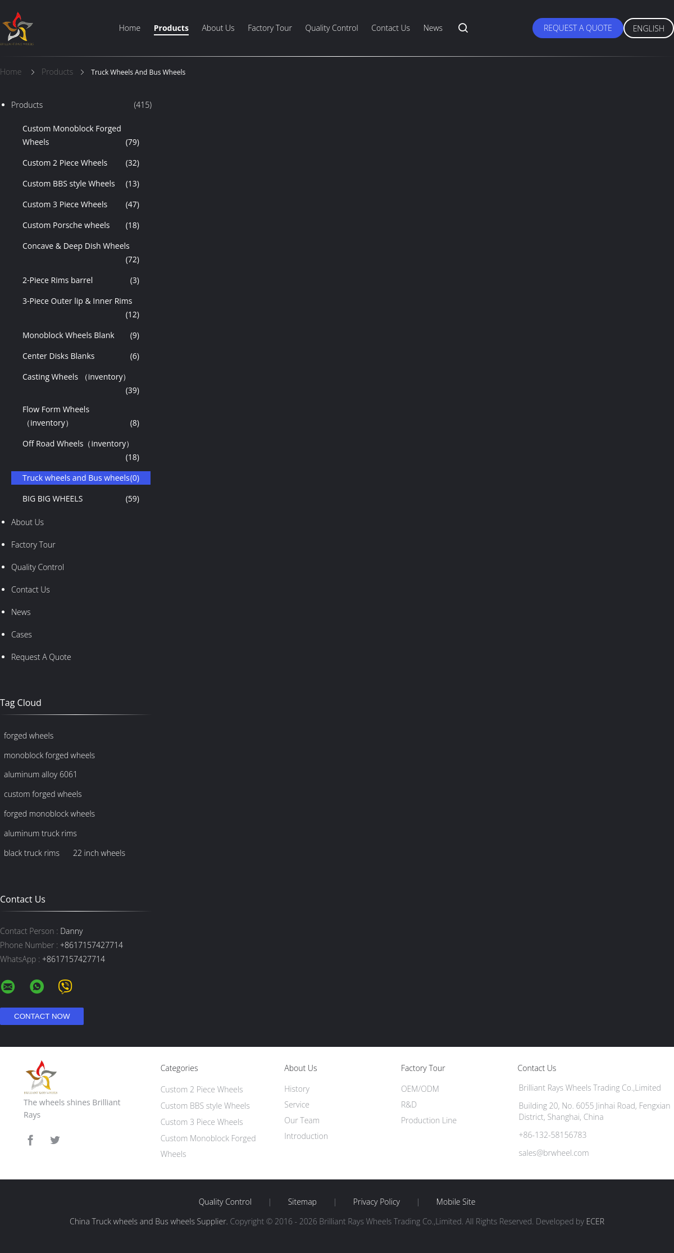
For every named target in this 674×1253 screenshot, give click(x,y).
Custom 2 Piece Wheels (80, 163)
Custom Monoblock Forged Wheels (80, 136)
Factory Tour (270, 27)
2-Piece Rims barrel (80, 280)
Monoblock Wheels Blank (80, 335)
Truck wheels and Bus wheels (80, 478)
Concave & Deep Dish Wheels (80, 253)
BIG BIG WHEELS (80, 498)
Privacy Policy (376, 1202)
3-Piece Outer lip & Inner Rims (80, 308)
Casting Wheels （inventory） (80, 384)
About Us (218, 27)
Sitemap (302, 1202)
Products (171, 27)
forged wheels (28, 735)
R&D (409, 1104)
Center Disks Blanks (80, 356)
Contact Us (390, 27)
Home (129, 27)
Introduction (306, 1136)
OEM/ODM (420, 1088)
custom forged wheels (43, 794)
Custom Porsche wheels (80, 225)
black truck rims (32, 853)
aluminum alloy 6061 (41, 774)
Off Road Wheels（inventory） (80, 451)
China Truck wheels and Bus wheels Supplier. (150, 1221)
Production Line (429, 1120)
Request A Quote (578, 27)
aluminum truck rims (40, 833)
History (296, 1088)
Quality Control (332, 27)
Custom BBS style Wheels (80, 183)
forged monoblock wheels (49, 813)
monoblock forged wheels (49, 755)
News (433, 27)
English (648, 28)
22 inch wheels (99, 853)
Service (296, 1104)
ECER (595, 1221)
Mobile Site (455, 1202)
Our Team (302, 1120)
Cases (21, 634)
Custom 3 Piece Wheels (80, 204)
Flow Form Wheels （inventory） (80, 417)
